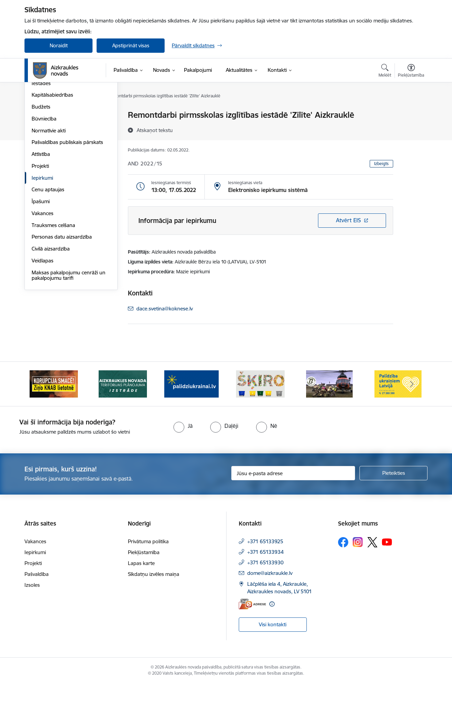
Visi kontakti (272, 650)
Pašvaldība (36, 599)
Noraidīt (59, 45)
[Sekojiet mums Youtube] (387, 567)
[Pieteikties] (393, 499)
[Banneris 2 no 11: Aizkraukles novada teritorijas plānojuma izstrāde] (123, 409)
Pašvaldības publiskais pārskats (67, 215)
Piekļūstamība (144, 578)
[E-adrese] (252, 629)
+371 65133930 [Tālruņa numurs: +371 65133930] (265, 588)
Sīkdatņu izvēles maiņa (153, 599)
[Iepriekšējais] (40, 409)
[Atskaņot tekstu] (155, 130)
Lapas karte (141, 588)
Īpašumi (41, 274)
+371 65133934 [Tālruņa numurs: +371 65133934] (265, 577)
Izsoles (32, 610)
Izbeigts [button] (381, 163)
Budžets (41, 180)
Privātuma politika (148, 567)
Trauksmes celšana (53, 298)
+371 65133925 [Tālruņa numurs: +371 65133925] (265, 567)
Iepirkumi (42, 251)
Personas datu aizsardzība (62, 310)
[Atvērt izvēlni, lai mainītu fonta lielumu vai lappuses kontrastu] (411, 71)
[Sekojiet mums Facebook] (343, 568)
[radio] (182, 451)
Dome (39, 115)
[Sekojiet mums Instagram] (358, 568)
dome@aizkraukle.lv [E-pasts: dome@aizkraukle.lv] (269, 598)
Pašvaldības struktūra (56, 127)
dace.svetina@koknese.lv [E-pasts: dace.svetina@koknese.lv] (164, 308)
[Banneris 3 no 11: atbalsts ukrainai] (191, 409)
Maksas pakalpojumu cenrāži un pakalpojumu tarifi (68, 348)
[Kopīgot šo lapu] (411, 129)
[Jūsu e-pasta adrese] (293, 499)
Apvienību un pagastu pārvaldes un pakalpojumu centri (68, 142)
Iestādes (41, 156)
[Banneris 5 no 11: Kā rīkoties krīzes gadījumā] (329, 409)
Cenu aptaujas (48, 263)
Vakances (42, 286)
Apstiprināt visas (130, 45)
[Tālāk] (412, 409)
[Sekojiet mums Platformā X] (372, 568)
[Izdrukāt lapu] (411, 112)
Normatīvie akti (49, 203)
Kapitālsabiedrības (52, 168)
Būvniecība (44, 192)
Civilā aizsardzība (51, 322)
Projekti (40, 239)
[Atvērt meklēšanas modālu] (385, 71)
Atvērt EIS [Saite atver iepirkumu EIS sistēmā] (348, 220)
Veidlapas (42, 334)
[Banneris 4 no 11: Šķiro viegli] (260, 409)
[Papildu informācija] (271, 629)
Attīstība (41, 227)
